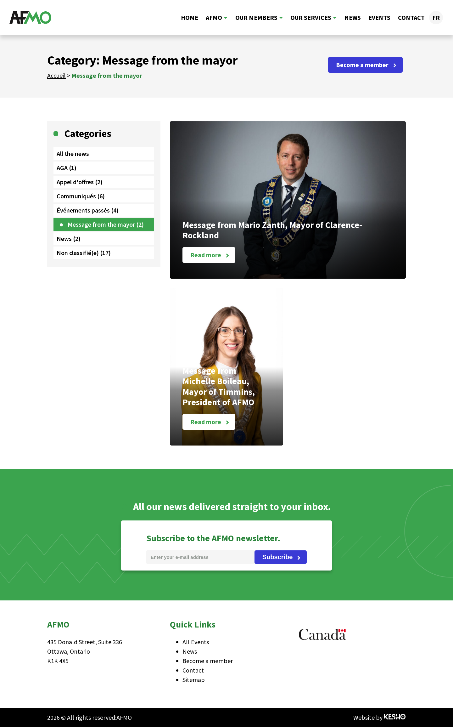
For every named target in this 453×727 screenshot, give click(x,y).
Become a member (362, 65)
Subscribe (277, 557)
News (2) (69, 238)
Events (379, 17)
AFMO (213, 17)
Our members (256, 17)
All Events (195, 642)
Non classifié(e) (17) (84, 253)
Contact (411, 17)
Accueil (56, 75)
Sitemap (193, 680)
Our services (310, 17)
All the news (73, 153)
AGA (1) (66, 168)
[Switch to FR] (436, 17)
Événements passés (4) (88, 210)
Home (189, 17)
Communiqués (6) (81, 196)
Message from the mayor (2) (106, 224)
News (352, 17)
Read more (205, 255)
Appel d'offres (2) (80, 182)
